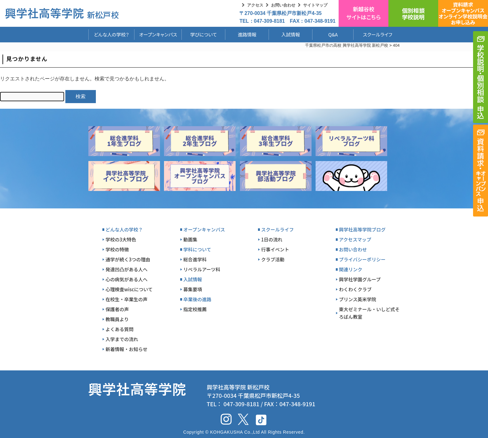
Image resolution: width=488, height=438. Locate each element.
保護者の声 (117, 309)
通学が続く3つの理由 (128, 259)
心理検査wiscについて (129, 289)
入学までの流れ (122, 339)
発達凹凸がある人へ (127, 269)
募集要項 (192, 289)
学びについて (203, 34)
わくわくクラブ (355, 289)
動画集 (190, 239)
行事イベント (275, 249)
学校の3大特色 (121, 239)
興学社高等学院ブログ (362, 229)
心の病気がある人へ (127, 279)
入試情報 (290, 34)
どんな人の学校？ (111, 34)
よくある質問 (120, 329)
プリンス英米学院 (357, 299)
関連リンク (350, 269)
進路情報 (247, 34)
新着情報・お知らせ (127, 349)
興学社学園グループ (360, 279)
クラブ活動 (272, 259)
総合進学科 (195, 259)
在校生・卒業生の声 (127, 299)
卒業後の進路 (197, 299)
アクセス (255, 5)
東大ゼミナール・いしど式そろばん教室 (369, 313)
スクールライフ (373, 34)
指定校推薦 (195, 309)
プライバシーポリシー (362, 259)
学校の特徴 (117, 249)
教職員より (117, 319)
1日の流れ (272, 239)
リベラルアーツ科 (201, 269)
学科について (197, 249)
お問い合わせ (283, 5)
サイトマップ (315, 5)
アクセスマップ (355, 239)
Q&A (333, 34)
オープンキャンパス (158, 34)
